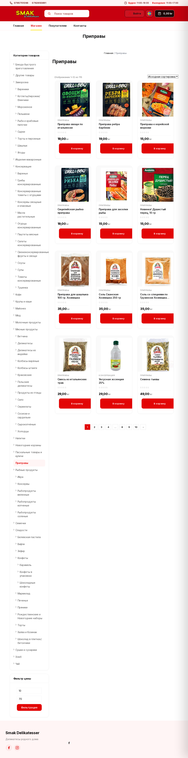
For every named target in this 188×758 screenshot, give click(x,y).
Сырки (21, 131)
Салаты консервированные (29, 243)
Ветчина (23, 336)
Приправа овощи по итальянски (70, 126)
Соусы (21, 262)
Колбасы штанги (27, 367)
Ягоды (21, 152)
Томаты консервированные (29, 278)
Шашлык (22, 145)
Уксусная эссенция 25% (111, 381)
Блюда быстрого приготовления (25, 66)
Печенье (23, 600)
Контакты (80, 25)
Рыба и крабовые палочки (28, 122)
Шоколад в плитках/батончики (30, 641)
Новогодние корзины (28, 445)
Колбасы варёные (28, 361)
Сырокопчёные (27, 424)
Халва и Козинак (27, 632)
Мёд (18, 315)
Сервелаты (24, 406)
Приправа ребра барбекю (109, 126)
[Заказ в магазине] (162, 76)
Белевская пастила (29, 537)
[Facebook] (9, 747)
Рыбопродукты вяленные (27, 492)
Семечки (20, 523)
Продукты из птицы (29, 392)
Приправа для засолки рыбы (113, 211)
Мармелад (24, 593)
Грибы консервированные (29, 182)
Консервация (107, 376)
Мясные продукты (26, 329)
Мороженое (25, 106)
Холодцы (23, 431)
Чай (17, 663)
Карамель (26, 564)
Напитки (20, 438)
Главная (18, 25)
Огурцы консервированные (29, 225)
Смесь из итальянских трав (72, 381)
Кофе (18, 294)
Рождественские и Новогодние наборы (30, 616)
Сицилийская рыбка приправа (70, 211)
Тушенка (23, 287)
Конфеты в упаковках (26, 573)
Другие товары (24, 75)
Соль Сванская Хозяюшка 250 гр (110, 296)
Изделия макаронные (28, 159)
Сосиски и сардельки (24, 415)
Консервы (24, 483)
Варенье (23, 173)
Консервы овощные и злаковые (29, 203)
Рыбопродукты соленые (27, 514)
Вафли (21, 544)
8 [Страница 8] (122, 428)
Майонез (20, 308)
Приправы (63, 120)
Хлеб (18, 656)
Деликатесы (25, 343)
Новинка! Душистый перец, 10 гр (153, 211)
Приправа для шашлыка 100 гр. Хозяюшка (73, 296)
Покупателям (58, 25)
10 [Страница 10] (136, 428)
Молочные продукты (28, 322)
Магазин (36, 25)
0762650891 (39, 3)
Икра (20, 476)
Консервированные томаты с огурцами (29, 193)
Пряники (23, 607)
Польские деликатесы (25, 383)
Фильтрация (29, 707)
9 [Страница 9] (129, 428)
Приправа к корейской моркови (154, 126)
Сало (21, 399)
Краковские (25, 374)
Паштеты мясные (28, 234)
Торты (21, 625)
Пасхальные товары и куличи (28, 454)
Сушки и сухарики (26, 649)
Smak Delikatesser (22, 733)
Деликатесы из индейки (27, 352)
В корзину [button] (77, 148)
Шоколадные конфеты (27, 584)
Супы (21, 269)
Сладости (21, 530)
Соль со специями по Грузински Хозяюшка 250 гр (154, 296)
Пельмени (24, 113)
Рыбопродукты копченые (27, 503)
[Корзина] (164, 13)
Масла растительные (26, 214)
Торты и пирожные (29, 138)
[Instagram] (17, 747)
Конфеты (23, 557)
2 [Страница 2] (94, 428)
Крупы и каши (23, 301)
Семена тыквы (149, 379)
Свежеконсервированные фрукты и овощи (31, 254)
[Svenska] (149, 13)
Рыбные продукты (26, 469)
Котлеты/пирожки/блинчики (29, 98)
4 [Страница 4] (108, 428)
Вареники (23, 89)
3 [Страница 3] (101, 428)
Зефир (21, 551)
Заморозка (22, 82)
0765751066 (21, 3)
